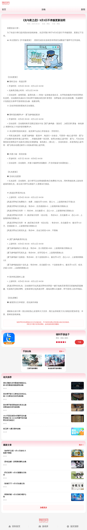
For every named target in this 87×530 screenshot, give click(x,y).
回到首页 (16, 526)
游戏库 (45, 526)
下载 (79, 342)
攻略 (43, 9)
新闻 (83, 9)
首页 (4, 9)
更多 (60, 351)
